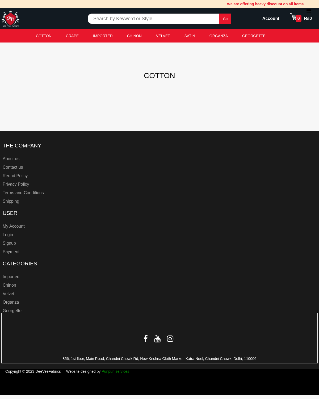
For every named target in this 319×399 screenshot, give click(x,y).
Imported (11, 276)
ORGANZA (218, 36)
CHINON (134, 36)
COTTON (44, 36)
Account (270, 18)
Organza (11, 302)
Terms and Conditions (23, 192)
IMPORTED (103, 36)
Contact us (13, 167)
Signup (9, 243)
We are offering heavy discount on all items (266, 4)
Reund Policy (15, 175)
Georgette (12, 310)
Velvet (8, 293)
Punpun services (115, 371)
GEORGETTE (254, 36)
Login (8, 234)
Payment (11, 251)
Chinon (9, 285)
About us (11, 158)
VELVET (163, 36)
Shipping (11, 201)
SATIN (189, 36)
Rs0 (308, 18)
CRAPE (72, 36)
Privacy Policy (16, 184)
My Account (14, 226)
